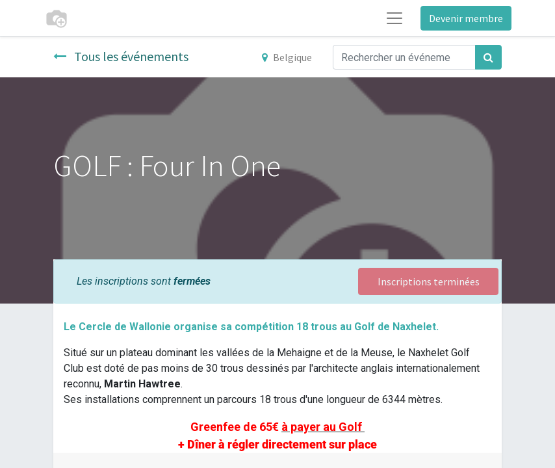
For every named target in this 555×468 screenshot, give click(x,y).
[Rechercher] (488, 57)
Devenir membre (466, 18)
